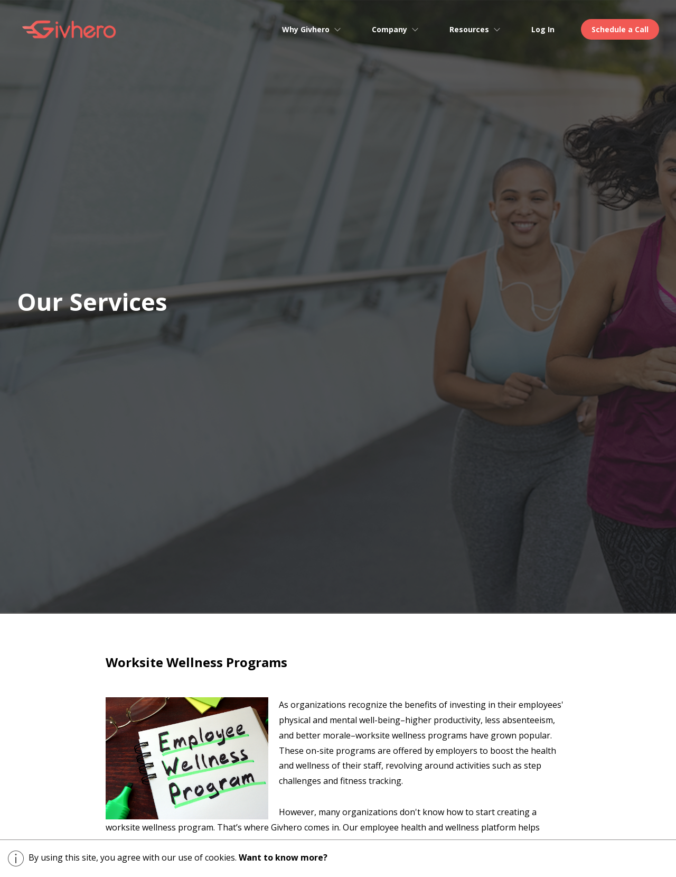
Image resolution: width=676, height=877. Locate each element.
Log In (543, 29)
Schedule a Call (620, 29)
